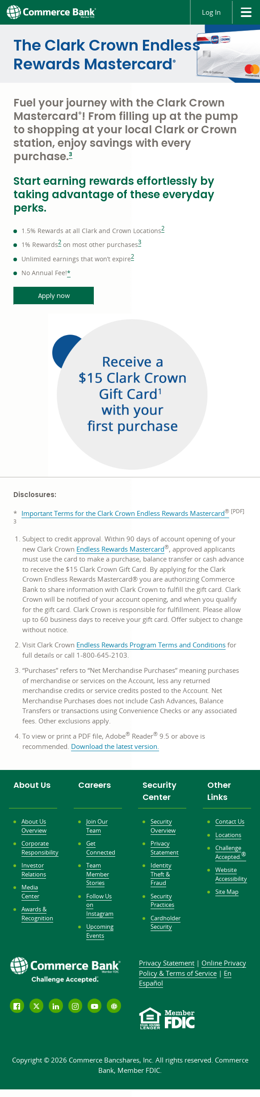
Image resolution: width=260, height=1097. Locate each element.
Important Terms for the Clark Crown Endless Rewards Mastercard (125, 513)
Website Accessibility (231, 874)
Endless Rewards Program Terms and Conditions (151, 645)
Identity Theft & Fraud (161, 874)
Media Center (30, 891)
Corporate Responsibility (40, 847)
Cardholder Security (165, 922)
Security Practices (162, 900)
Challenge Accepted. (230, 852)
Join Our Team (97, 825)
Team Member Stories (97, 874)
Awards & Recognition (37, 913)
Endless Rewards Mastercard (120, 549)
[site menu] (246, 12)
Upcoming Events (99, 931)
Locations (228, 835)
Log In (211, 12)
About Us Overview (33, 825)
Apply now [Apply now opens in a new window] (54, 295)
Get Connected (100, 847)
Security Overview (163, 825)
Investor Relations (33, 869)
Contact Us (229, 821)
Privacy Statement (165, 847)
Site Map (227, 892)
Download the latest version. (115, 746)
